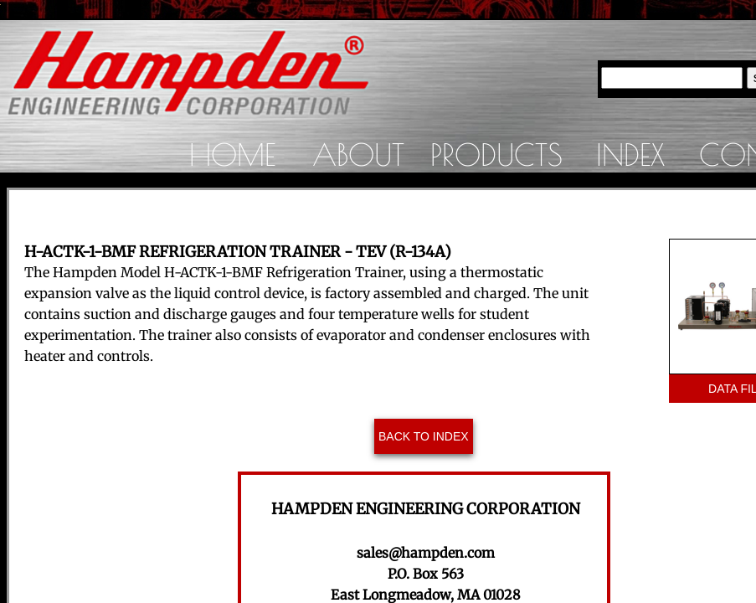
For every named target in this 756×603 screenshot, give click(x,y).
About (358, 154)
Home (232, 154)
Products (496, 154)
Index (630, 154)
